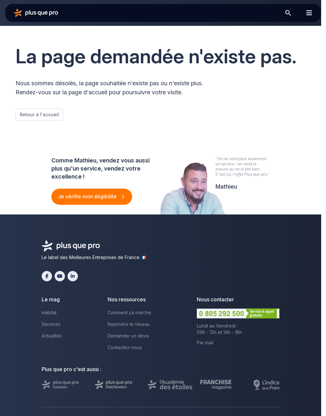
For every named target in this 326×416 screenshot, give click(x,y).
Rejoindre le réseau (129, 324)
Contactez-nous (125, 347)
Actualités (52, 335)
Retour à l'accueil (39, 114)
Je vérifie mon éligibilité (88, 196)
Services (51, 324)
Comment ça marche (129, 312)
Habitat (49, 312)
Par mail (205, 342)
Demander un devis (128, 335)
